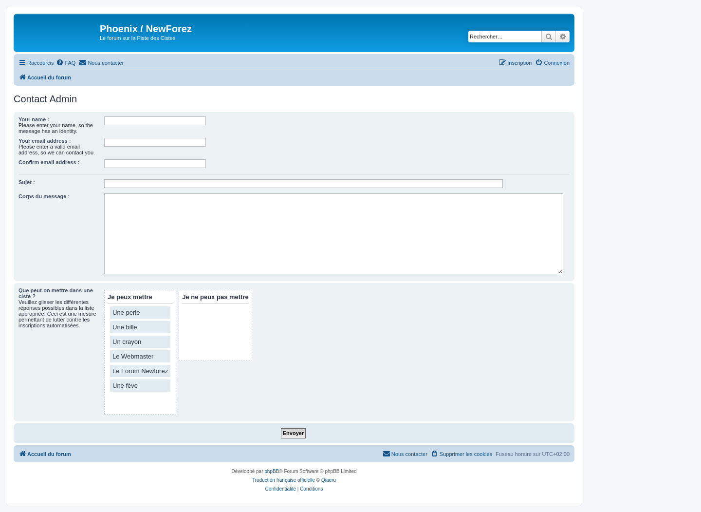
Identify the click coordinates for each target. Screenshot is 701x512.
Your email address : (44, 141)
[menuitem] (65, 63)
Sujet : (26, 182)
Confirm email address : (48, 162)
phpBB (271, 471)
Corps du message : (44, 196)
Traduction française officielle (283, 480)
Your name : (33, 119)
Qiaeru (328, 480)
